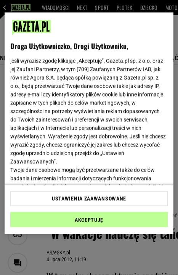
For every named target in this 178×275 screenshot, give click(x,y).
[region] (89, 123)
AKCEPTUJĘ (89, 220)
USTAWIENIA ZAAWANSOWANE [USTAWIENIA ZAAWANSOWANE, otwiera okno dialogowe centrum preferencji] (89, 198)
